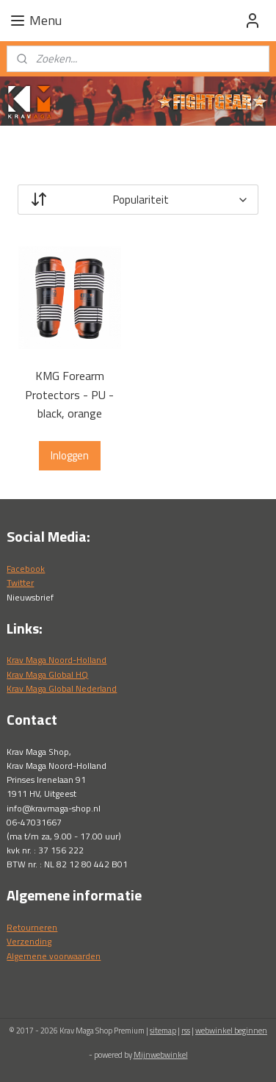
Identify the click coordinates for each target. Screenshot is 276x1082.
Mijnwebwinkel (161, 1055)
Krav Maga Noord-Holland (56, 660)
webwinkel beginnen (231, 1030)
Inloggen (70, 455)
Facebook (26, 569)
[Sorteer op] (137, 199)
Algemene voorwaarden (54, 956)
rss (185, 1030)
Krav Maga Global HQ (47, 674)
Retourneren (32, 927)
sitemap (163, 1030)
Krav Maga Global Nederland (62, 688)
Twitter (20, 583)
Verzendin (27, 941)
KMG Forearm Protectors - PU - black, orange (69, 394)
